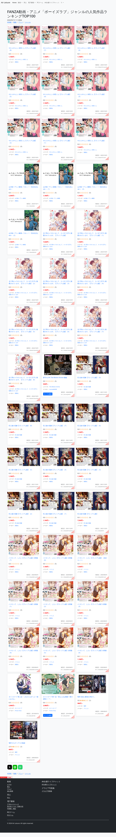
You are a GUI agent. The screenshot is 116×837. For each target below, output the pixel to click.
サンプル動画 (48, 394)
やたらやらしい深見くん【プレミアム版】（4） (57, 95)
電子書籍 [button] (31, 3)
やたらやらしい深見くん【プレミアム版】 (91, 141)
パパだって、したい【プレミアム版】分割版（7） (23, 559)
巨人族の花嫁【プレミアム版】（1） (55, 514)
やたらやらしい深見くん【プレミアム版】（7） (57, 49)
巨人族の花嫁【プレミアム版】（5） (21, 470)
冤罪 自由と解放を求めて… (86, 697)
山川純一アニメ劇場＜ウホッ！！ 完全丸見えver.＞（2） (23, 234)
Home (14, 3)
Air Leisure (5, 2)
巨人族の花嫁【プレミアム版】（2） (21, 514)
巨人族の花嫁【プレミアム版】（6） (89, 426)
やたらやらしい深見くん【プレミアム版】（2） (22, 142)
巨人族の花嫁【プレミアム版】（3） (89, 470)
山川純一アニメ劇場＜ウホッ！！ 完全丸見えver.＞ (23, 188)
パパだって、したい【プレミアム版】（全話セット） (92, 559)
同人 (25, 3)
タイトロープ (18, 708)
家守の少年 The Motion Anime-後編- (55, 378)
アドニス (86, 708)
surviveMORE (53, 389)
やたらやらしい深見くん (21, 59)
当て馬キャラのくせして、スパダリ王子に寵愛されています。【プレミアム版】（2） (23, 282)
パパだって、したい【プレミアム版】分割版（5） (57, 651)
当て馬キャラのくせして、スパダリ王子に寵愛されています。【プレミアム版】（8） (23, 379)
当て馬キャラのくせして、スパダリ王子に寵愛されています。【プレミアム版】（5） (23, 330)
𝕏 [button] (61, 3)
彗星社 (16, 62)
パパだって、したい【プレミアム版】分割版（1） (23, 605)
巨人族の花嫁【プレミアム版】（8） (21, 426)
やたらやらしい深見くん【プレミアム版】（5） (22, 95)
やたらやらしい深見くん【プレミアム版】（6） (91, 49)
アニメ (9, 789)
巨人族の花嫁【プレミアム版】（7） (55, 426)
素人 (8, 787)
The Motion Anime (54, 387)
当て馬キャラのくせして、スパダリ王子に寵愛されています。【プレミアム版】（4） (92, 282)
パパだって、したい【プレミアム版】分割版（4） (23, 651)
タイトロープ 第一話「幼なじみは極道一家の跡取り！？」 (58, 698)
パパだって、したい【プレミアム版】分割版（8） (57, 559)
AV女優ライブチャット (52, 3)
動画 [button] (19, 3)
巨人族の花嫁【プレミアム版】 (87, 514)
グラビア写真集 (47, 791)
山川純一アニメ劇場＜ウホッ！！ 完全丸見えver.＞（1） (58, 188)
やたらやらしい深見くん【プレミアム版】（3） (91, 95)
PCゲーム (40, 3)
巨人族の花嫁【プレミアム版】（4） (55, 470)
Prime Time (18, 710)
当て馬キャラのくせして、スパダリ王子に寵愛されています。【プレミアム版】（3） (57, 282)
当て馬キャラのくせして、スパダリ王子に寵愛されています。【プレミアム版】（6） (57, 330)
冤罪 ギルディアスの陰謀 (17, 743)
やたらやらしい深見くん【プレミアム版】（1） (57, 142)
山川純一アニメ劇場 (20, 198)
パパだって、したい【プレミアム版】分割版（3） (92, 605)
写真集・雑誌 (11, 809)
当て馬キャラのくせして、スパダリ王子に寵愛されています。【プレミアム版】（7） (92, 330)
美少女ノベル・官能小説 (15, 806)
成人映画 (10, 791)
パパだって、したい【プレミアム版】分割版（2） (57, 605)
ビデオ (9, 785)
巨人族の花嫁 (87, 387)
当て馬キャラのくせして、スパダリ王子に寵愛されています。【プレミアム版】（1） (92, 234)
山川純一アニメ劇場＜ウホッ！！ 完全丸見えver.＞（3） (92, 188)
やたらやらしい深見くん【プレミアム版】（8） (22, 49)
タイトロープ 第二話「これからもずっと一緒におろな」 (23, 698)
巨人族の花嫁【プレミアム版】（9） (89, 378)
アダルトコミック (13, 804)
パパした (17, 569)
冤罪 (85, 706)
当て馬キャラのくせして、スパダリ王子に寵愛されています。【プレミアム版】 (57, 234)
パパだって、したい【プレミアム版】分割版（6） (92, 651)
